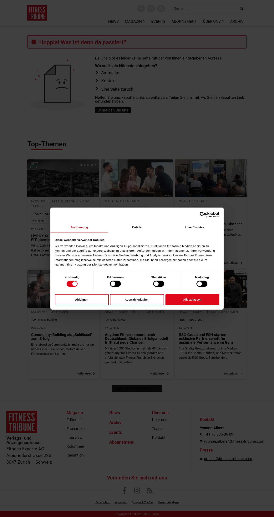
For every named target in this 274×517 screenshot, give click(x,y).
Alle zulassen (192, 299)
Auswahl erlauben (137, 299)
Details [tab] (137, 227)
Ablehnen (81, 299)
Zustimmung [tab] (79, 227)
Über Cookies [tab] (194, 227)
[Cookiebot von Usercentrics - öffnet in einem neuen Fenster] (202, 215)
